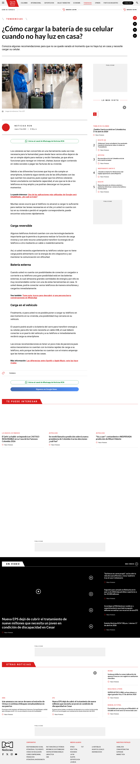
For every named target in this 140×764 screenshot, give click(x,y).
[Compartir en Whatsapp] (135, 36)
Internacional (36, 3)
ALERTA (72, 680)
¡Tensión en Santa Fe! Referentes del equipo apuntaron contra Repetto (110, 172)
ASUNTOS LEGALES (98, 672)
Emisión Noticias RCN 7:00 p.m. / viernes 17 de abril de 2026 (120, 547)
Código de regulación (34, 676)
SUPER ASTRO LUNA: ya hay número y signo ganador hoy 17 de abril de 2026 (122, 616)
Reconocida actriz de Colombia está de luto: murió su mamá (111, 159)
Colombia (24, 3)
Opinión (97, 3)
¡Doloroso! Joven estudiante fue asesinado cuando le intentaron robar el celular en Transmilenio (112, 145)
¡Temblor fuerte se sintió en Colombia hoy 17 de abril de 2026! (109, 130)
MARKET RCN (120, 677)
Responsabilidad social (34, 669)
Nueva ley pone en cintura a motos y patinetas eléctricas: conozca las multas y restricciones (112, 186)
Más (131, 486)
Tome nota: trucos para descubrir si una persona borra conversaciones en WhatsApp (40, 296)
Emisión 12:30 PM (69, 10)
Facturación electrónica (55, 669)
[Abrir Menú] (3, 3)
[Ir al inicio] (12, 3)
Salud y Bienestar (63, 3)
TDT (82, 669)
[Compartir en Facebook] (135, 24)
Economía (77, 3)
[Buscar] (137, 3)
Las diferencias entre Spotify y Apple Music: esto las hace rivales (44, 362)
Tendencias (88, 3)
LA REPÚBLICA (96, 669)
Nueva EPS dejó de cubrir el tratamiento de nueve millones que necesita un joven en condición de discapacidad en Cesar (34, 546)
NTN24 (72, 669)
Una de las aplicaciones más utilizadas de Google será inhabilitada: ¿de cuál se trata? (43, 195)
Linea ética (50, 679)
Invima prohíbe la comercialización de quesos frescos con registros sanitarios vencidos (123, 599)
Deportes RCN (49, 3)
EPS (53, 621)
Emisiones (8, 10)
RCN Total (73, 672)
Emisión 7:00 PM (129, 10)
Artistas (101, 155)
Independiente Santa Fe (106, 168)
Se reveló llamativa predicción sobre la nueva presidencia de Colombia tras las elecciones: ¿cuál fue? (68, 438)
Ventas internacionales (54, 676)
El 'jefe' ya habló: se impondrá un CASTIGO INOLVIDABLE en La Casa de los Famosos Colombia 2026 (20, 438)
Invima (110, 594)
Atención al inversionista (31, 684)
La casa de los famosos (11, 433)
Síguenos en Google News (44, 389)
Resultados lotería (115, 612)
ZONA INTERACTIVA (122, 672)
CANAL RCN (127, 3)
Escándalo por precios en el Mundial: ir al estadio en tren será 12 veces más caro (123, 632)
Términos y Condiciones (101, 693)
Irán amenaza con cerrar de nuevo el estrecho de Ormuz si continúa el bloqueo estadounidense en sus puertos (23, 626)
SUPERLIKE (119, 674)
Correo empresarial (33, 679)
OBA (47, 681)
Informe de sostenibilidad (51, 672)
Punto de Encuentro (111, 3)
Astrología (53, 433)
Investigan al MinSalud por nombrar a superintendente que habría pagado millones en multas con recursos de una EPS (121, 531)
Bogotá (100, 140)
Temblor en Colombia (101, 126)
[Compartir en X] (135, 30)
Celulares (12, 373)
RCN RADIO (73, 674)
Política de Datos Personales (65, 693)
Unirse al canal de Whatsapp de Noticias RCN (44, 141)
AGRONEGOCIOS (97, 674)
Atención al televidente (35, 672)
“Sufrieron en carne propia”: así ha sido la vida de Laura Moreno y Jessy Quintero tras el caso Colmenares (120, 498)
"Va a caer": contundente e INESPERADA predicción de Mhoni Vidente (114, 437)
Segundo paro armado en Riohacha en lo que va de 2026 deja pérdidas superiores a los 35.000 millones (120, 515)
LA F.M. (72, 677)
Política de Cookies (84, 693)
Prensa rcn (30, 681)
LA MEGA (73, 685)
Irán (3, 621)
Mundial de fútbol (114, 628)
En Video (13, 486)
